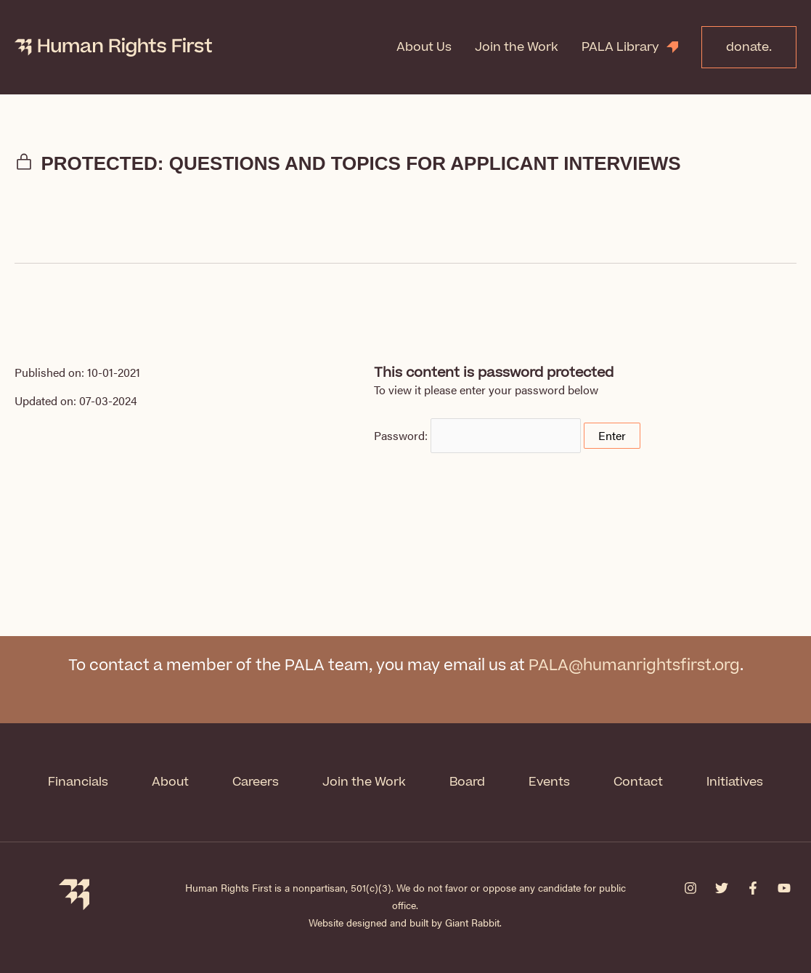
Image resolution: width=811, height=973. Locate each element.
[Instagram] (690, 888)
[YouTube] (784, 888)
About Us (424, 47)
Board (467, 782)
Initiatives (734, 782)
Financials (78, 782)
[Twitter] (721, 888)
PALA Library (620, 47)
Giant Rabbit (472, 922)
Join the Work (516, 47)
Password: (477, 435)
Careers (255, 782)
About (170, 782)
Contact (638, 782)
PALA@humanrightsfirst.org (634, 665)
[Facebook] (752, 888)
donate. (749, 47)
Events (549, 782)
